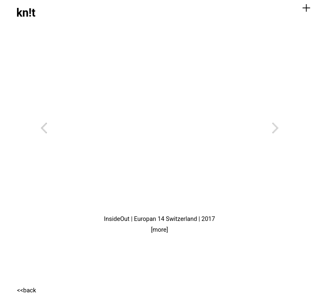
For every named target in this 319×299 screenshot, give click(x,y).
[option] (159, 128)
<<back (26, 290)
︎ (306, 8)
